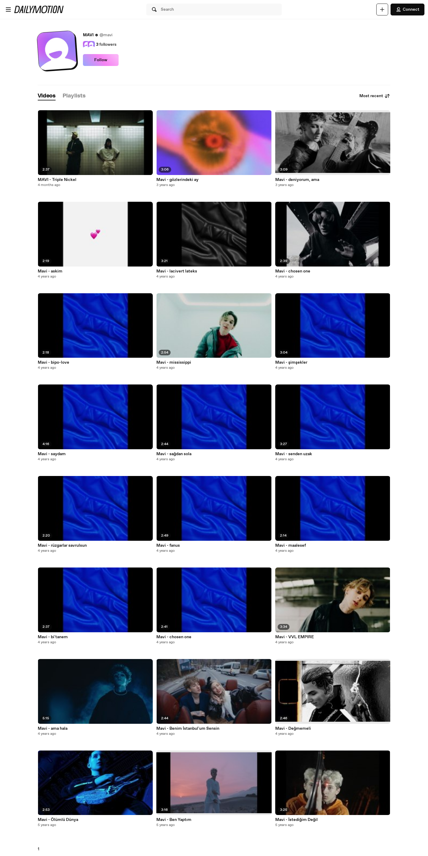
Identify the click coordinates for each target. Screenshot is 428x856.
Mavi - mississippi (173, 362)
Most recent (374, 96)
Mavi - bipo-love (53, 362)
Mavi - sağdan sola (173, 454)
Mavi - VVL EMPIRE (294, 637)
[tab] (47, 96)
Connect (407, 9)
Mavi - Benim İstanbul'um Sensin (187, 728)
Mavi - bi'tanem (53, 637)
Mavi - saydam (52, 454)
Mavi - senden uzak (293, 454)
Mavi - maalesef (290, 545)
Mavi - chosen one (173, 637)
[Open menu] (8, 9)
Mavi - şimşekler (291, 362)
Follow (100, 60)
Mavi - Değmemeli (293, 728)
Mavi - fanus (168, 545)
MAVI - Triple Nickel (57, 179)
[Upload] (382, 9)
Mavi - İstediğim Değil (296, 819)
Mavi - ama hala (52, 728)
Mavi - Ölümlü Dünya (58, 819)
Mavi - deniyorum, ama (297, 179)
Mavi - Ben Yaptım (173, 819)
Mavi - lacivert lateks (176, 271)
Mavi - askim (50, 271)
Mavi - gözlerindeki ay (177, 179)
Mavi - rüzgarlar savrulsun (62, 545)
